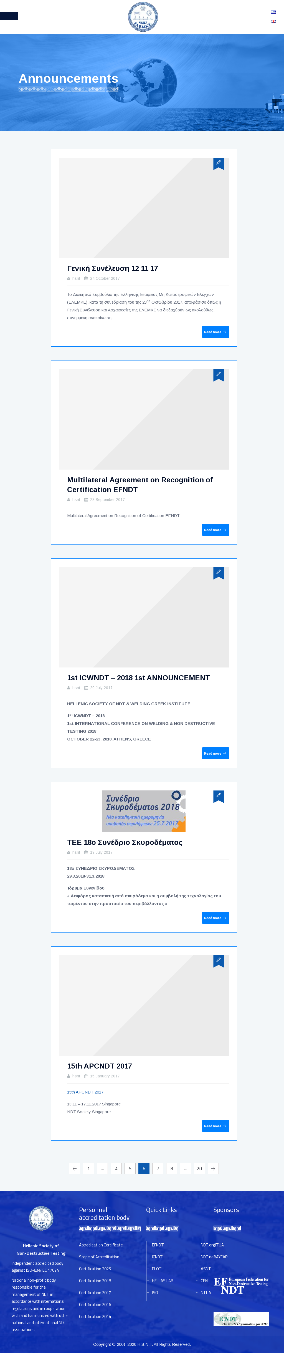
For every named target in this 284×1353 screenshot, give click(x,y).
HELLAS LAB (162, 1281)
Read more (212, 332)
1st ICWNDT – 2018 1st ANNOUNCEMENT (138, 678)
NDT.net (208, 1257)
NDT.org (208, 1245)
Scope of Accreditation (99, 1257)
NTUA (206, 1292)
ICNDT (157, 1257)
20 (199, 1168)
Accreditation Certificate (101, 1245)
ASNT (206, 1269)
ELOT (157, 1269)
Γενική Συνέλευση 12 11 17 (112, 268)
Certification (95, 1269)
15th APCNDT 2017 (99, 1066)
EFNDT (158, 1245)
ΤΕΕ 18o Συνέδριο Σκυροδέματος (124, 842)
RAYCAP (220, 1257)
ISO (155, 1292)
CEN (204, 1281)
